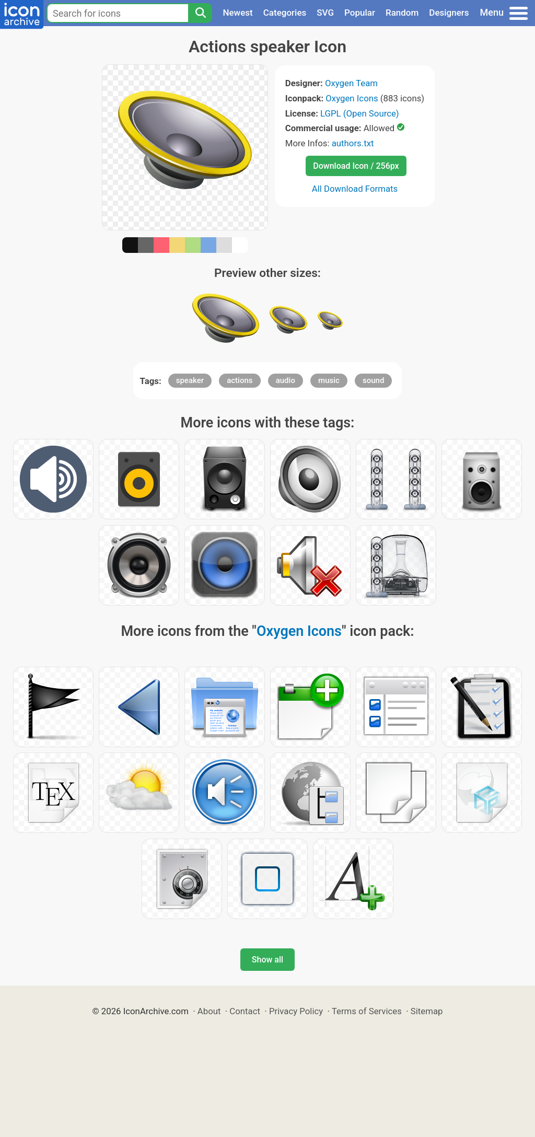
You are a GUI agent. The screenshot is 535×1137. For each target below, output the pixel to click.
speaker (190, 380)
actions (239, 380)
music (329, 380)
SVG (325, 12)
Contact (244, 1011)
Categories (285, 12)
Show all (267, 960)
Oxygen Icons (351, 98)
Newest (237, 12)
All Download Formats (355, 188)
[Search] (200, 13)
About (209, 1011)
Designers (449, 12)
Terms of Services (367, 1011)
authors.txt (353, 143)
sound (373, 380)
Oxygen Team (351, 83)
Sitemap (427, 1011)
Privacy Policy (296, 1011)
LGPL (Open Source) (359, 113)
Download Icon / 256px (356, 166)
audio (285, 380)
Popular (359, 12)
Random (402, 12)
